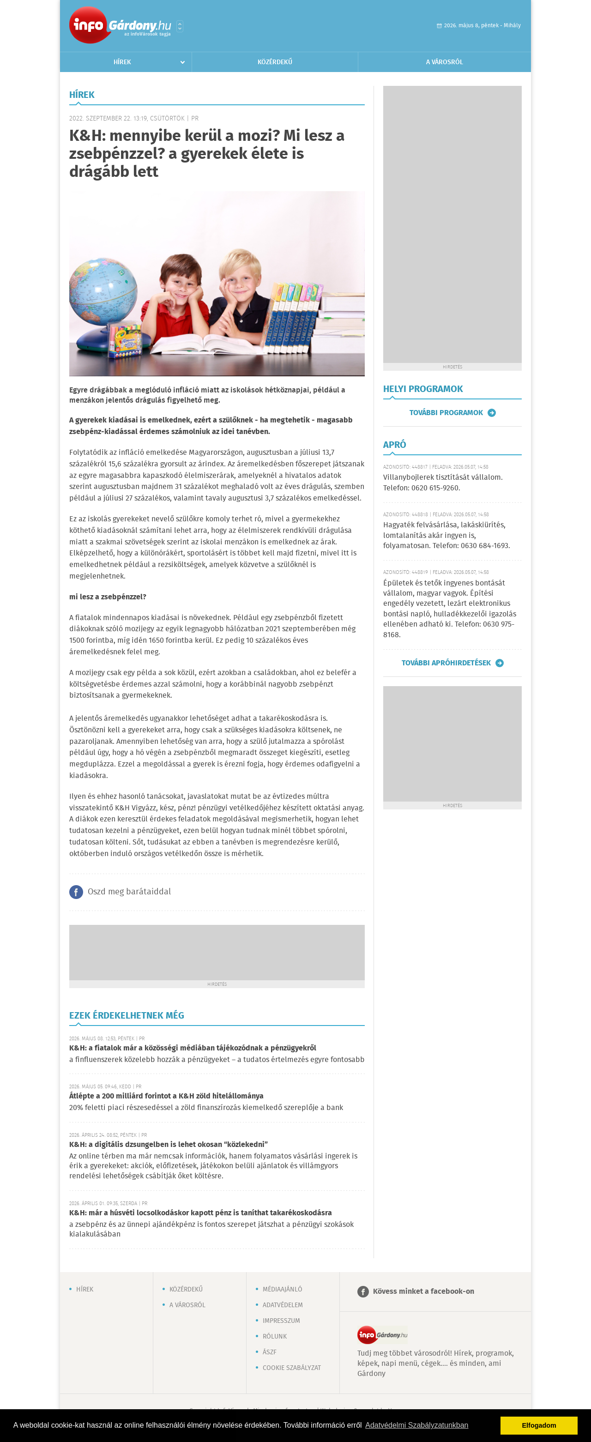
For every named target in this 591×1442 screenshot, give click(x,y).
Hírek (122, 62)
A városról (444, 62)
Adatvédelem (283, 1305)
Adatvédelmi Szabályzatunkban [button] (416, 1425)
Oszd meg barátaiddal (129, 892)
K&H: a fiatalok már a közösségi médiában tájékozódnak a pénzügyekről (192, 1048)
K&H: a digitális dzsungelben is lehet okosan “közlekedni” (168, 1145)
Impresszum (281, 1321)
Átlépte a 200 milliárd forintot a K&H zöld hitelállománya (166, 1096)
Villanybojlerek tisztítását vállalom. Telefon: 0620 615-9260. (443, 483)
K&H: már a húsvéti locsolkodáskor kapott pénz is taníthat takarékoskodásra (200, 1213)
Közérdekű (275, 62)
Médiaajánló (282, 1290)
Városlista (179, 26)
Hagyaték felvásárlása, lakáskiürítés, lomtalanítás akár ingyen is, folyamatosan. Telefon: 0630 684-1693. (446, 535)
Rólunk (275, 1337)
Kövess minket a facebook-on (423, 1291)
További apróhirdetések (446, 663)
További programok (446, 413)
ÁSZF (270, 1352)
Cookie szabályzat (292, 1368)
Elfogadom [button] (539, 1425)
